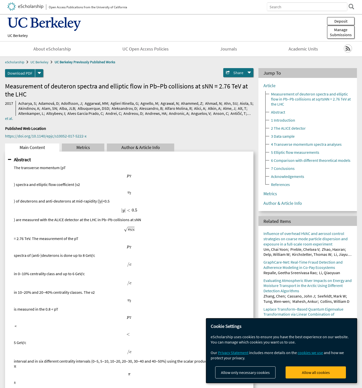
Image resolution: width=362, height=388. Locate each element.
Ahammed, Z (191, 103)
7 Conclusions (283, 168)
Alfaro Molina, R (178, 108)
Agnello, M (149, 103)
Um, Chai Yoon (275, 249)
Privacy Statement (233, 352)
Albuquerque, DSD (93, 108)
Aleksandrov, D (124, 108)
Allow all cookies (316, 372)
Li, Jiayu (341, 254)
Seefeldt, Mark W (332, 296)
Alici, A (199, 108)
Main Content (32, 147)
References (280, 184)
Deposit (340, 21)
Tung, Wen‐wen (276, 301)
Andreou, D (133, 113)
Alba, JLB (67, 108)
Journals (228, 49)
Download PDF (20, 73)
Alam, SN (49, 108)
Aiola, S (246, 103)
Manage (341, 32)
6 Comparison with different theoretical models (310, 160)
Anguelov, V (200, 113)
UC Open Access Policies (145, 49)
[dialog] (281, 350)
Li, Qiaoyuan (329, 272)
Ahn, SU (230, 103)
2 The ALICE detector (288, 128)
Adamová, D (48, 103)
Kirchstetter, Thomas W (311, 254)
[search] (350, 7)
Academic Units (303, 49)
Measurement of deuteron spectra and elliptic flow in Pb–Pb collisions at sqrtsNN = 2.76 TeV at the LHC (311, 99)
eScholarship (14, 62)
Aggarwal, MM (96, 103)
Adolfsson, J (71, 103)
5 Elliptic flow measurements (295, 152)
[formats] (39, 73)
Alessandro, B (150, 108)
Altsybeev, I (55, 113)
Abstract (22, 160)
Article (269, 85)
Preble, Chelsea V (304, 249)
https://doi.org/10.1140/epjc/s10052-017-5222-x (45, 135)
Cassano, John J (301, 296)
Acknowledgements (287, 176)
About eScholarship (52, 49)
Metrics (83, 147)
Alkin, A (214, 108)
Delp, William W (276, 254)
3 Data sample (283, 136)
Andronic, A (179, 113)
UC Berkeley (18, 35)
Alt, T (242, 108)
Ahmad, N (213, 103)
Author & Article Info (140, 147)
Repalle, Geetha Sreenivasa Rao (289, 272)
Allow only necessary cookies (245, 372)
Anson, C (220, 113)
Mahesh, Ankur (305, 301)
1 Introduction (283, 120)
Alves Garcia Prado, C (85, 113)
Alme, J (229, 108)
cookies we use (310, 352)
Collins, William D (334, 301)
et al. (9, 118)
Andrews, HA (155, 113)
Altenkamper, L (31, 113)
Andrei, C (113, 113)
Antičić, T (238, 113)
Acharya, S (27, 103)
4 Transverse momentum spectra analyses (306, 144)
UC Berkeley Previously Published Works (85, 62)
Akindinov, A (28, 108)
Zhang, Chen (274, 296)
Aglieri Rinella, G (124, 103)
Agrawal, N (169, 103)
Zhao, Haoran (333, 249)
